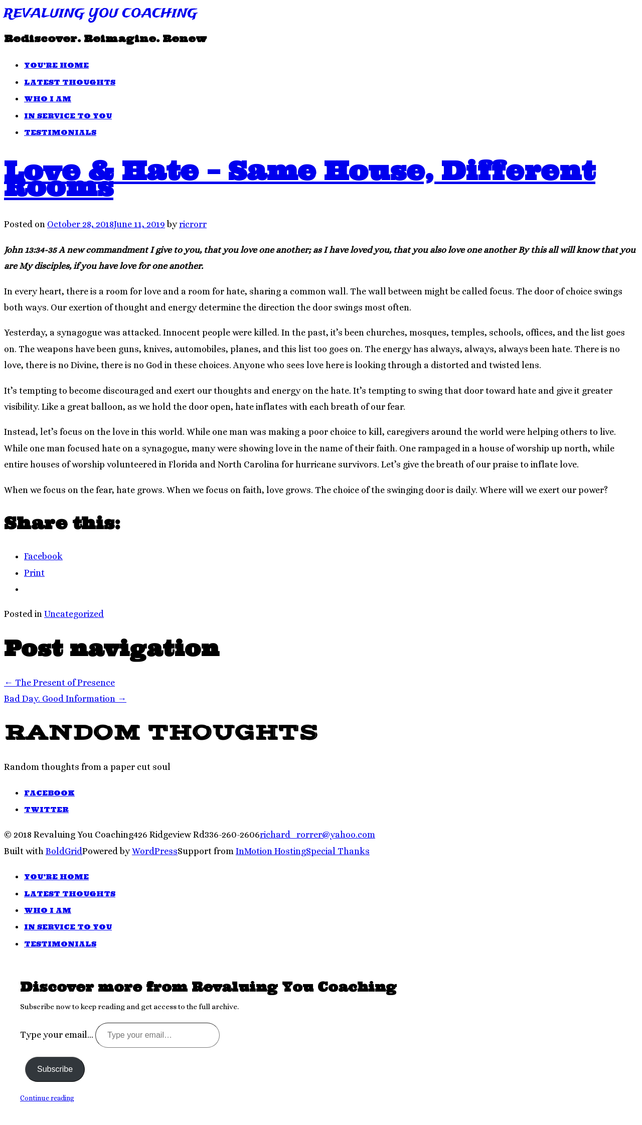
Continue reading (47, 1098)
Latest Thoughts (69, 82)
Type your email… (57, 1035)
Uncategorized (74, 614)
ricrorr (193, 224)
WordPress (155, 851)
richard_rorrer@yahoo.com (317, 835)
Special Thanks (338, 851)
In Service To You (68, 115)
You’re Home (56, 65)
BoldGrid (64, 851)
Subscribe (55, 1069)
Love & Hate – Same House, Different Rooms (299, 178)
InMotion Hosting (271, 851)
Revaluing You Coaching (101, 14)
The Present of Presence (59, 683)
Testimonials (60, 132)
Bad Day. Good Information (65, 699)
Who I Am (47, 98)
